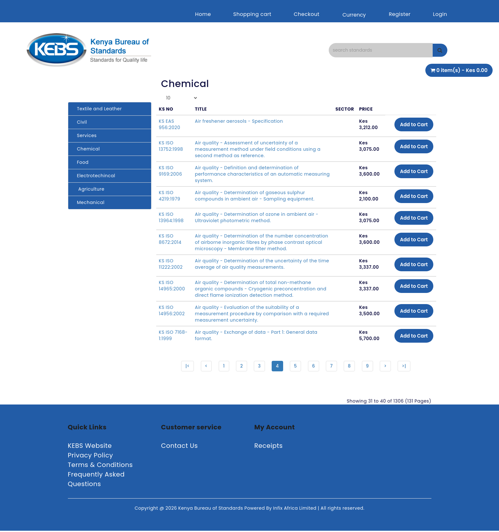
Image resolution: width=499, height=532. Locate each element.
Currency (354, 14)
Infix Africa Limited (295, 509)
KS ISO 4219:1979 (169, 195)
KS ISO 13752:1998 (171, 146)
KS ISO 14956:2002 (172, 310)
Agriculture (89, 189)
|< (184, 366)
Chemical (86, 149)
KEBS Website (90, 446)
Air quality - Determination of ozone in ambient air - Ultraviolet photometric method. (256, 217)
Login (440, 14)
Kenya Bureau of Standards (211, 509)
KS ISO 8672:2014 (170, 239)
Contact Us (179, 446)
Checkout (306, 14)
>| (407, 366)
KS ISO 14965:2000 (172, 285)
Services (85, 135)
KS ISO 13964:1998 (171, 217)
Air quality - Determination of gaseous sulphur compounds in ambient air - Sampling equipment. (254, 195)
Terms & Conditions (100, 466)
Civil (80, 122)
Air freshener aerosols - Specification (239, 121)
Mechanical (89, 202)
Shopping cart (252, 14)
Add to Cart (412, 124)
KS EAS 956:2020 (169, 124)
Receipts (268, 446)
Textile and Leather (97, 109)
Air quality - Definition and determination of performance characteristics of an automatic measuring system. (249, 174)
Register (399, 14)
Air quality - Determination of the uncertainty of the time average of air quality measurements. (256, 264)
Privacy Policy (90, 456)
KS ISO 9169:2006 (170, 170)
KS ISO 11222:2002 (171, 264)
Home (203, 14)
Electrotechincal (94, 175)
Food (81, 162)
